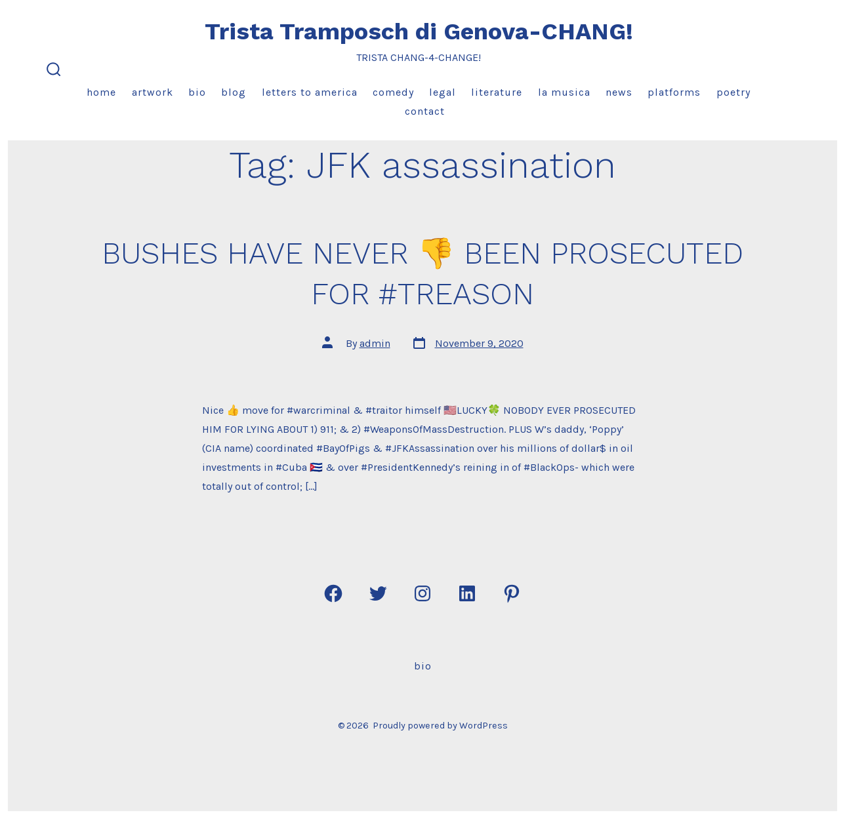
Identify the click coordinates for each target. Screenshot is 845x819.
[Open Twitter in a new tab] (378, 593)
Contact (425, 111)
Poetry (733, 92)
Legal (442, 92)
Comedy (393, 92)
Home (101, 92)
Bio (197, 92)
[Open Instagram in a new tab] (422, 593)
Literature (496, 92)
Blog (233, 92)
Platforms (674, 92)
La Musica (564, 92)
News (619, 92)
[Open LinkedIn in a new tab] (467, 593)
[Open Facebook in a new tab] (333, 593)
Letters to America (310, 92)
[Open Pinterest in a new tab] (512, 593)
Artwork (152, 92)
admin (375, 343)
